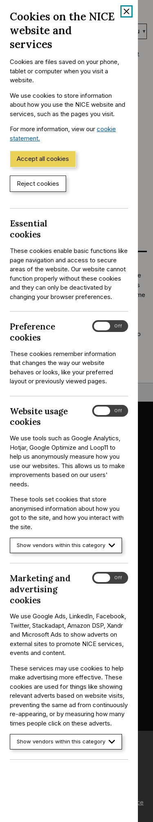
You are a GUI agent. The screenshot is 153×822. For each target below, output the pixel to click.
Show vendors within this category (66, 545)
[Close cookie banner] (126, 11)
